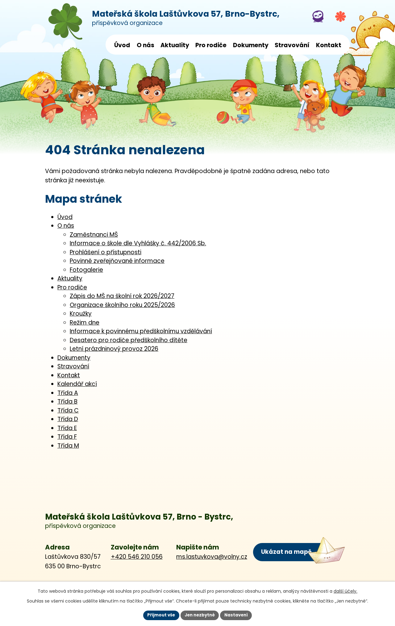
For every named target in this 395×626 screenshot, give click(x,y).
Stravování (292, 45)
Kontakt (328, 45)
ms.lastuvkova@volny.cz (211, 557)
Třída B (67, 401)
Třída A (67, 393)
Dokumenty (250, 45)
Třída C (68, 410)
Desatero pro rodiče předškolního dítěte (128, 340)
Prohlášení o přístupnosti (105, 252)
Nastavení (238, 615)
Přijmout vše (159, 615)
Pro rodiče (211, 45)
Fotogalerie (86, 270)
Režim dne (84, 322)
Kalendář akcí (77, 384)
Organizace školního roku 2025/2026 (122, 305)
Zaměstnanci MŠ (94, 234)
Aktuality (174, 45)
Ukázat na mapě (286, 551)
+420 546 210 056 (137, 557)
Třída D (67, 419)
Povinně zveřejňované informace (117, 261)
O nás (145, 45)
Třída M (68, 446)
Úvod (122, 45)
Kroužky (81, 313)
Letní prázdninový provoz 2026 (114, 349)
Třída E (67, 428)
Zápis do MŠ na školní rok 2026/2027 (122, 296)
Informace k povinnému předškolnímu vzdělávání (141, 331)
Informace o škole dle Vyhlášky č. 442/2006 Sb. (138, 243)
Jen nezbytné (200, 615)
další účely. (345, 590)
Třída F (67, 437)
